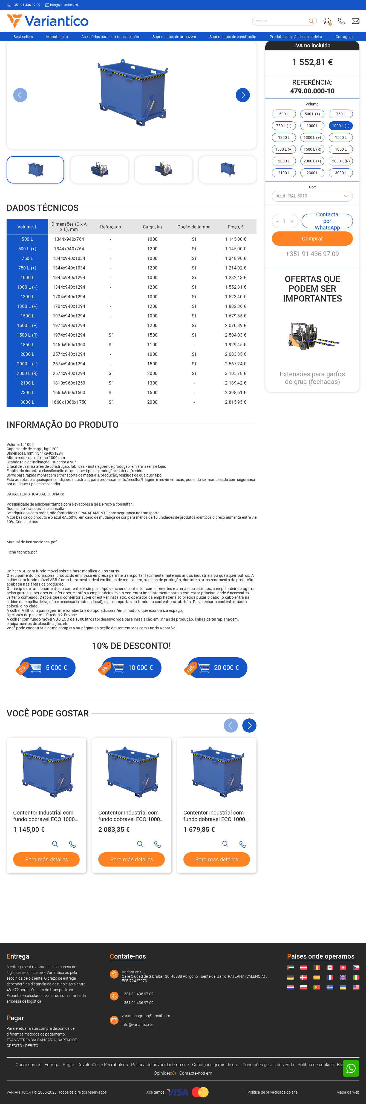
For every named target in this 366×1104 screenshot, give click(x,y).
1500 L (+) (27, 366)
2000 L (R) (27, 414)
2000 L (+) (27, 405)
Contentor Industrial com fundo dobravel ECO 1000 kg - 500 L (44, 857)
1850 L (27, 385)
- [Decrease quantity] (277, 262)
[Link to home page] (48, 21)
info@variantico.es (138, 1024)
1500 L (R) (27, 376)
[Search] (311, 21)
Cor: (312, 228)
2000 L (27, 395)
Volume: (312, 145)
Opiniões (165, 1073)
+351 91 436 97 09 (312, 295)
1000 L (27, 318)
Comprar (312, 279)
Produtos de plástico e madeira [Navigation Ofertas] (296, 37)
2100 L (27, 424)
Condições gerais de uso (215, 1064)
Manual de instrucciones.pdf (32, 583)
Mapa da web (347, 1092)
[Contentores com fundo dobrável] (176, 50)
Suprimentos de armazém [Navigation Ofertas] (174, 37)
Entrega (52, 1064)
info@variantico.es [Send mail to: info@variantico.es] (64, 5)
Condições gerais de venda (268, 1064)
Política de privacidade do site (160, 1064)
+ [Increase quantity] (292, 262)
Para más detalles (46, 900)
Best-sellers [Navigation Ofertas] (23, 37)
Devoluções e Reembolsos (102, 1064)
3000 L (27, 443)
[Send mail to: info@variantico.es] (355, 21)
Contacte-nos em (195, 1073)
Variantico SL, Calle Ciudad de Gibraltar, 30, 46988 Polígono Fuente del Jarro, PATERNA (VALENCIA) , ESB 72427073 (194, 976)
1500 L (27, 357)
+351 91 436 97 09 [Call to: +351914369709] (26, 5)
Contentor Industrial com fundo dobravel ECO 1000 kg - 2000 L (129, 857)
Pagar (68, 1064)
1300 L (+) (27, 347)
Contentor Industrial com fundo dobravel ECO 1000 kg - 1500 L (214, 857)
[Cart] (327, 21)
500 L (27, 280)
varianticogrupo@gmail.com (146, 1016)
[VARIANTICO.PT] (20, 50)
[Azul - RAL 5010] (312, 237)
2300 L (27, 433)
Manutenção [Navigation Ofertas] (57, 37)
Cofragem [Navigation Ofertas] (344, 37)
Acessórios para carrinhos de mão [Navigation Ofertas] (110, 37)
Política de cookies (316, 1064)
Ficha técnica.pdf (22, 593)
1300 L (27, 337)
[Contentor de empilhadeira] (121, 50)
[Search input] (284, 21)
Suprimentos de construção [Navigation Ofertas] (232, 37)
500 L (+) (27, 290)
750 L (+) (27, 309)
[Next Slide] (243, 136)
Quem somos (28, 1064)
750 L (27, 299)
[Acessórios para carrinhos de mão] (67, 50)
